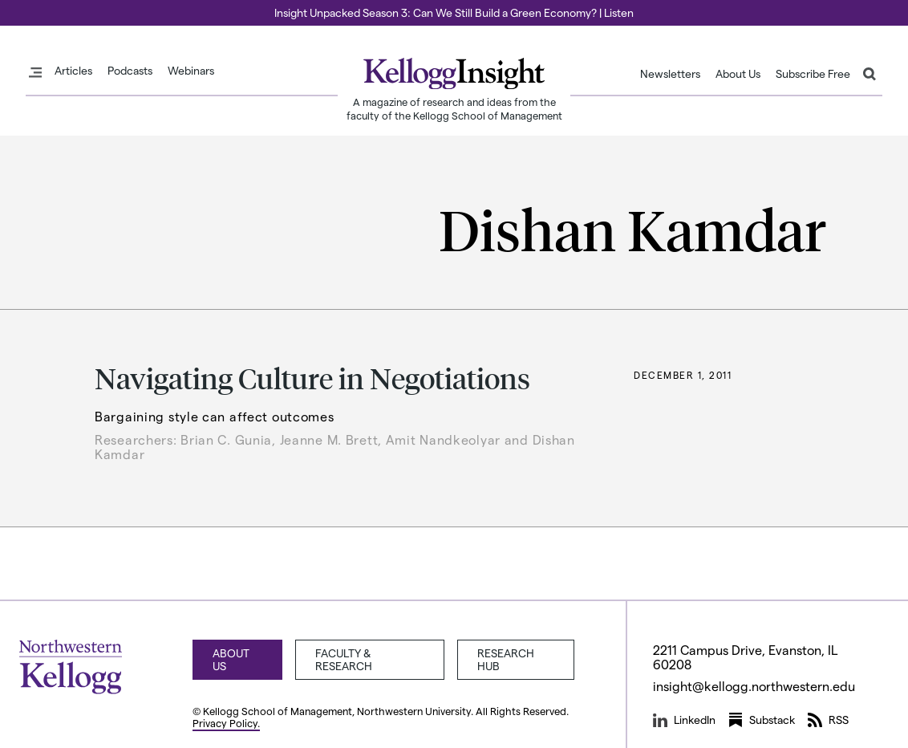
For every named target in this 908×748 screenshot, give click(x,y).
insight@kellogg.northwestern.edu (754, 685)
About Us (737, 73)
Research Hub (505, 659)
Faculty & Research (343, 659)
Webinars (191, 70)
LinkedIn (684, 720)
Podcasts (129, 70)
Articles (73, 70)
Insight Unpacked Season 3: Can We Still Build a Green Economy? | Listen (454, 12)
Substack (761, 720)
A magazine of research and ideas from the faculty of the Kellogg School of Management (454, 108)
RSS (828, 720)
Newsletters (670, 73)
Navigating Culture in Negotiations (312, 378)
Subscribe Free (813, 73)
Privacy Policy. (226, 723)
